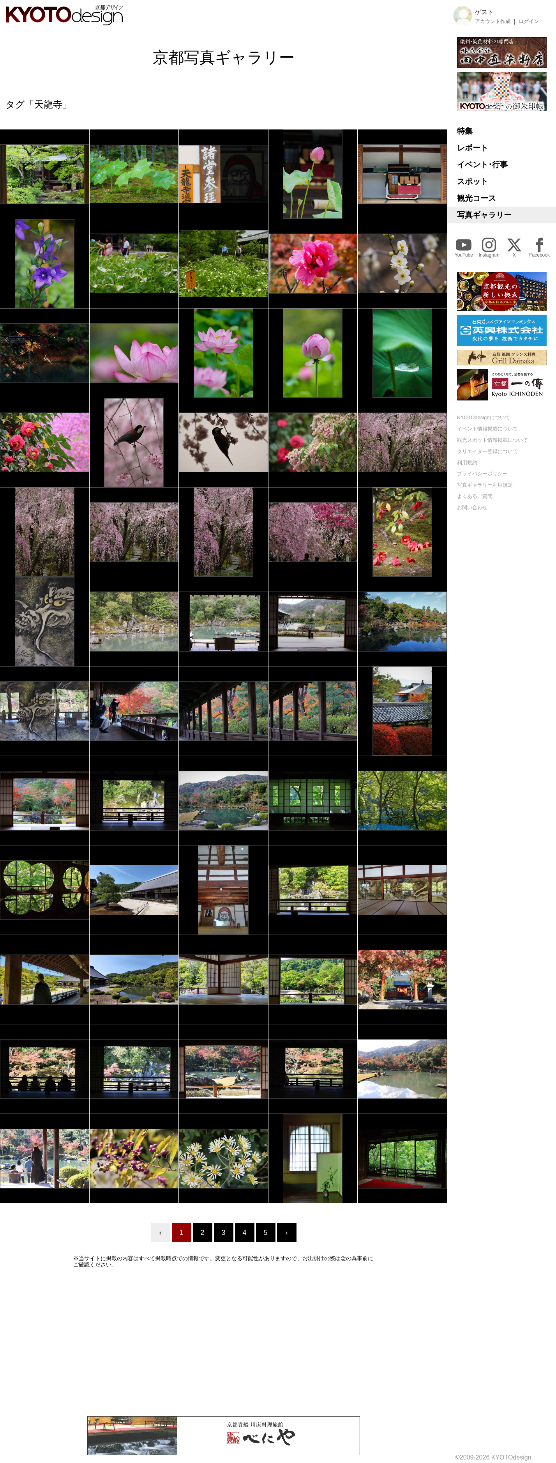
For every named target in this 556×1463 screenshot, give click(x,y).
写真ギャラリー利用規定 (485, 485)
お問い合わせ (472, 507)
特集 (465, 131)
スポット (472, 181)
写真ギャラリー (484, 215)
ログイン (529, 21)
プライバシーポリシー (482, 473)
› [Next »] (287, 1232)
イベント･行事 (482, 164)
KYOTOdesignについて (483, 417)
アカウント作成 (492, 21)
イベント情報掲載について (487, 429)
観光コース (476, 198)
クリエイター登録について (487, 451)
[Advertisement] (223, 1342)
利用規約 (467, 463)
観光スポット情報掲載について (492, 440)
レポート (472, 147)
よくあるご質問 (474, 496)
